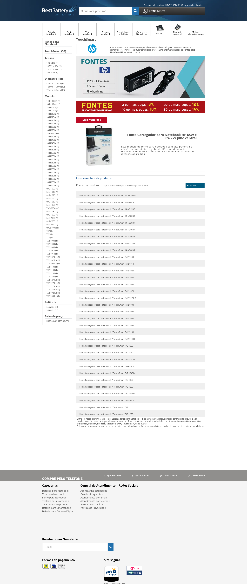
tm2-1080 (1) (52, 211)
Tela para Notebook (53, 494)
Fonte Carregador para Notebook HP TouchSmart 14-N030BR (107, 223)
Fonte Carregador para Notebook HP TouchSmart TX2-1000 (106, 346)
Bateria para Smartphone (56, 507)
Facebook (122, 493)
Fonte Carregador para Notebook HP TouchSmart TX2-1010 (106, 353)
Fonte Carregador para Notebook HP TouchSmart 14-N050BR (107, 237)
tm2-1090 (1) (52, 214)
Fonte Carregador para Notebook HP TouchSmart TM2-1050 (107, 278)
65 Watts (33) (52, 307)
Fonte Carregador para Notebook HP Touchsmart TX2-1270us (107, 414)
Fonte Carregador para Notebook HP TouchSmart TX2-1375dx (107, 401)
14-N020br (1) (53, 120)
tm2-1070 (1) (52, 205)
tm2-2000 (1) (52, 218)
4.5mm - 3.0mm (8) (55, 83)
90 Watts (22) (52, 310)
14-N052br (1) (53, 162)
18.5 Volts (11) (53, 62)
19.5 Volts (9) (52, 72)
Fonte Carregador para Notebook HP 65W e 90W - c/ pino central (162, 136)
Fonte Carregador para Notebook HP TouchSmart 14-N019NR (107, 209)
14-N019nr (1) (53, 114)
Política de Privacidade (93, 507)
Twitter (131, 493)
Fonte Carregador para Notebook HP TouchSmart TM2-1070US (108, 298)
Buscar (191, 185)
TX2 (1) (50, 231)
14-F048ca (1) (53, 107)
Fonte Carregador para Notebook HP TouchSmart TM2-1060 (107, 284)
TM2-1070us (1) (53, 208)
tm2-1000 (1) (52, 188)
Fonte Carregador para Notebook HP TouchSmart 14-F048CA (107, 202)
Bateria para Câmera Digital (57, 511)
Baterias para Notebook (55, 490)
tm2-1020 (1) (52, 195)
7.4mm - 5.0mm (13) (56, 90)
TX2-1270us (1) (53, 279)
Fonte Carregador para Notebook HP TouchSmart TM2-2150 (107, 332)
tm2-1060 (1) (52, 201)
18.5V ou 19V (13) (54, 66)
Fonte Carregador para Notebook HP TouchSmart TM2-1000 (107, 257)
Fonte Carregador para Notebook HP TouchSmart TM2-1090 (107, 312)
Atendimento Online (91, 504)
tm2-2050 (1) (52, 221)
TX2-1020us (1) (53, 257)
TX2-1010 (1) (52, 250)
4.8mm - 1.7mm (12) (56, 86)
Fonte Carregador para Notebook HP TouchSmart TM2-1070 (107, 291)
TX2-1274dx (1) (53, 286)
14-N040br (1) (53, 136)
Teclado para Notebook (55, 501)
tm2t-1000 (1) (53, 227)
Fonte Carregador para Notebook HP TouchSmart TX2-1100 (106, 380)
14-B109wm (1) (53, 101)
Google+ (139, 493)
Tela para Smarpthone (55, 504)
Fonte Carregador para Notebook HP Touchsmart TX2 (104, 407)
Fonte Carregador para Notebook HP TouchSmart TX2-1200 (106, 387)
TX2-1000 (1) (52, 240)
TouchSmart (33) (55, 51)
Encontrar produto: (88, 185)
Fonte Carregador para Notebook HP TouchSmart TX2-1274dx (107, 394)
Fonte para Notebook (52, 43)
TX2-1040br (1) (53, 263)
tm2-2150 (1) (52, 224)
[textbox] (105, 11)
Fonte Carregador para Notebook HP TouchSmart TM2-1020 (107, 271)
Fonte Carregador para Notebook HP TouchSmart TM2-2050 (107, 325)
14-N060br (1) (53, 169)
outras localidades (194, 5)
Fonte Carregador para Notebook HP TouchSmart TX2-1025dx (107, 366)
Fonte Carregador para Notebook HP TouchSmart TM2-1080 (107, 305)
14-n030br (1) (53, 133)
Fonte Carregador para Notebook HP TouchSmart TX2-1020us (107, 360)
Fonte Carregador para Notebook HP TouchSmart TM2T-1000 (107, 339)
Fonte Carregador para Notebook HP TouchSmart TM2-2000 (107, 319)
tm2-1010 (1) (52, 192)
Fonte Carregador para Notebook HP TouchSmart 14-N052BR (107, 243)
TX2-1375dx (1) (53, 289)
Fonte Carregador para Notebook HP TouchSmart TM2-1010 (107, 264)
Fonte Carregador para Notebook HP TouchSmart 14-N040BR (107, 230)
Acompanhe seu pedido (93, 490)
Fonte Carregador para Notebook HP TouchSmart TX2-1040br (107, 373)
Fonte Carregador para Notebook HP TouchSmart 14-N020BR (107, 216)
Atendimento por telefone (95, 501)
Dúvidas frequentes (91, 494)
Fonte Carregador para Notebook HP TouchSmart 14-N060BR (107, 250)
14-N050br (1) (53, 149)
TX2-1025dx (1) (53, 260)
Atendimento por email (93, 497)
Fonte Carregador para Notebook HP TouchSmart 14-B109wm (108, 196)
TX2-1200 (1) (52, 273)
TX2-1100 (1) (52, 266)
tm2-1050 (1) (52, 198)
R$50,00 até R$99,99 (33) (58, 321)
